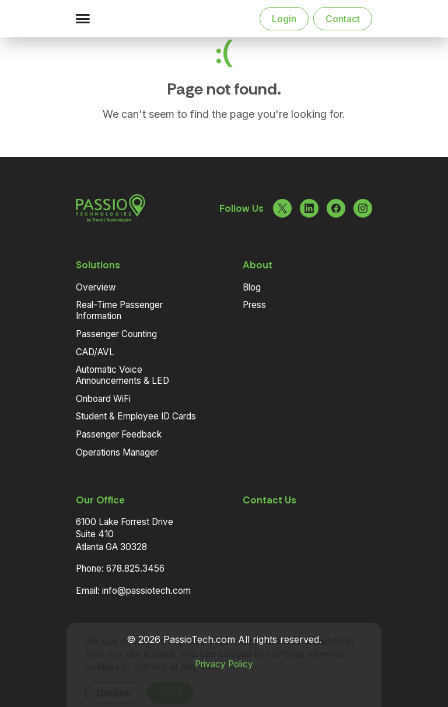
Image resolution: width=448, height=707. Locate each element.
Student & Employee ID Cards (136, 416)
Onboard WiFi (103, 398)
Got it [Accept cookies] (170, 675)
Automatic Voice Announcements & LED (122, 375)
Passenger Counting (116, 334)
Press (254, 304)
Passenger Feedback (119, 434)
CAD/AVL (95, 352)
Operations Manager (117, 452)
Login (284, 18)
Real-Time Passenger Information (119, 310)
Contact (343, 18)
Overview (96, 287)
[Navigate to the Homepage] (136, 18)
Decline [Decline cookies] (113, 675)
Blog (252, 287)
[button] (83, 19)
